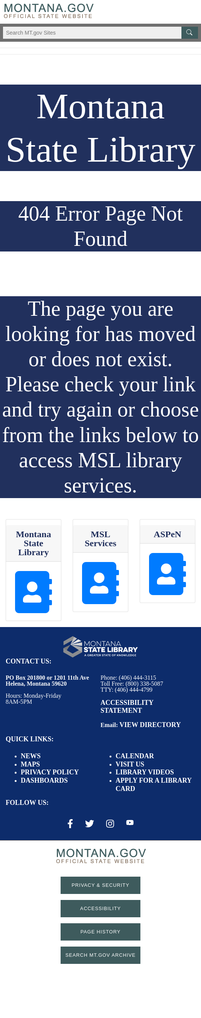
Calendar (135, 756)
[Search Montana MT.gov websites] (100, 33)
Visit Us (130, 764)
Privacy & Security (100, 885)
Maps (30, 764)
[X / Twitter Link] (89, 823)
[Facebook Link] (70, 823)
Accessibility (100, 908)
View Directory (150, 725)
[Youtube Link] (130, 823)
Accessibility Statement (126, 707)
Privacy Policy (50, 772)
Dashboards (44, 780)
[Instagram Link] (110, 823)
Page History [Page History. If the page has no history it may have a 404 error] (101, 932)
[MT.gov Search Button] (189, 33)
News (31, 756)
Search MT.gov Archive (100, 955)
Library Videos (145, 772)
